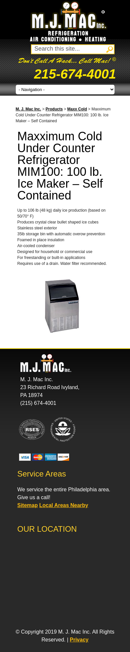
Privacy (79, 639)
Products (54, 109)
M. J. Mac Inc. (28, 109)
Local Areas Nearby (63, 505)
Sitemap (27, 505)
